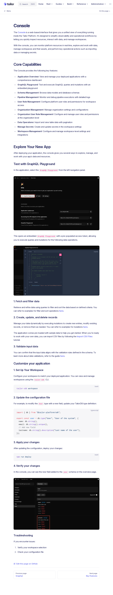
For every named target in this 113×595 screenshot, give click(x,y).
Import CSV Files (84, 336)
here (61, 311)
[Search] (27, 4)
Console (22, 32)
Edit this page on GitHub (26, 564)
